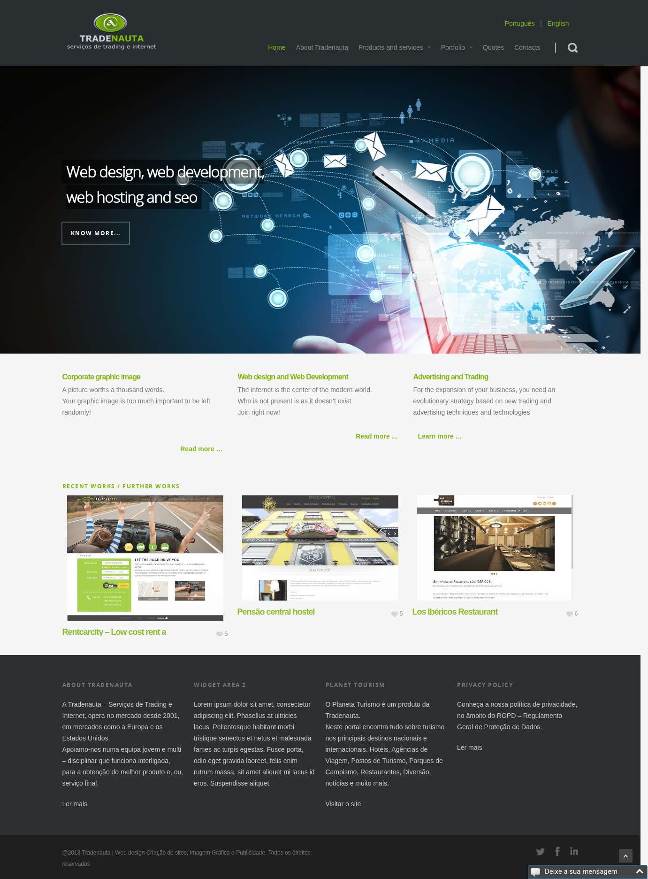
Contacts (527, 47)
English (558, 23)
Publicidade (250, 852)
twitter (540, 851)
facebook (557, 851)
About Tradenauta (322, 47)
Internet (73, 715)
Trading (156, 704)
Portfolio (457, 47)
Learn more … (440, 436)
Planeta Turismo (356, 704)
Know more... (96, 233)
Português (520, 23)
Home (276, 47)
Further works (151, 486)
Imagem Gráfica (209, 852)
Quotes (493, 47)
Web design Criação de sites (151, 852)
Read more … (201, 449)
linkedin (574, 851)
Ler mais (75, 804)
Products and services (395, 47)
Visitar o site (343, 804)
